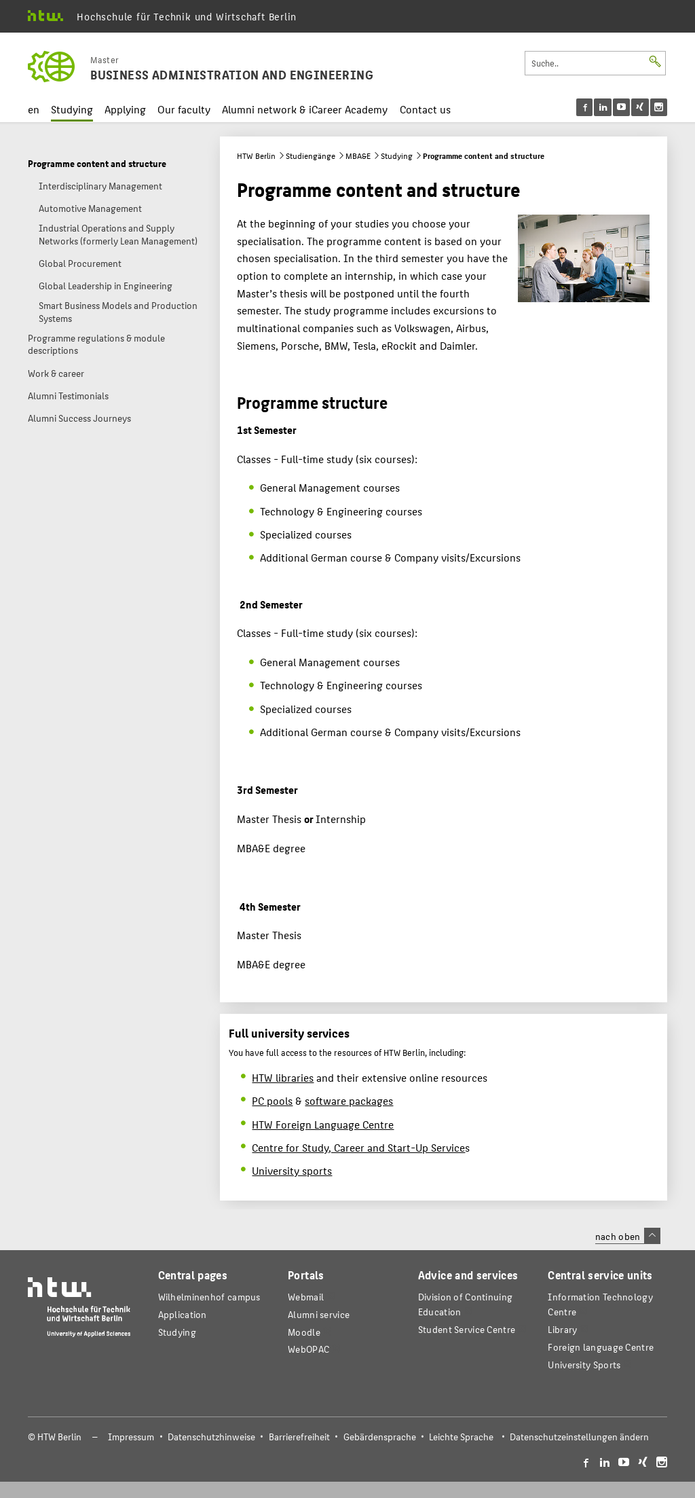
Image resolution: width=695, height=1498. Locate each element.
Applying (125, 109)
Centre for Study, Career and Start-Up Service (358, 1147)
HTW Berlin (256, 155)
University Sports (584, 1364)
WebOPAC (308, 1349)
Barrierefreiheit (299, 1436)
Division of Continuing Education (465, 1304)
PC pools (272, 1100)
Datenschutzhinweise (211, 1436)
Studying (72, 109)
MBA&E (358, 155)
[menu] (621, 107)
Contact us (425, 109)
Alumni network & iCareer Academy (305, 109)
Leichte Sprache (461, 1436)
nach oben (627, 1235)
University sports (292, 1170)
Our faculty (183, 109)
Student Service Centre (466, 1329)
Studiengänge (310, 155)
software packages (349, 1100)
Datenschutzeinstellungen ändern (579, 1436)
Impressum (131, 1436)
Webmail (306, 1297)
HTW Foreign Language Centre (323, 1124)
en (33, 109)
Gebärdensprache (379, 1436)
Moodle (304, 1332)
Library (562, 1329)
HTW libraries (283, 1077)
